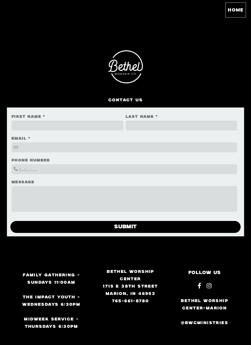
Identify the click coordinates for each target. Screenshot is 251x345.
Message (23, 182)
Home (235, 10)
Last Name (140, 117)
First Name (26, 117)
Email (19, 138)
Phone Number (31, 160)
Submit (125, 226)
